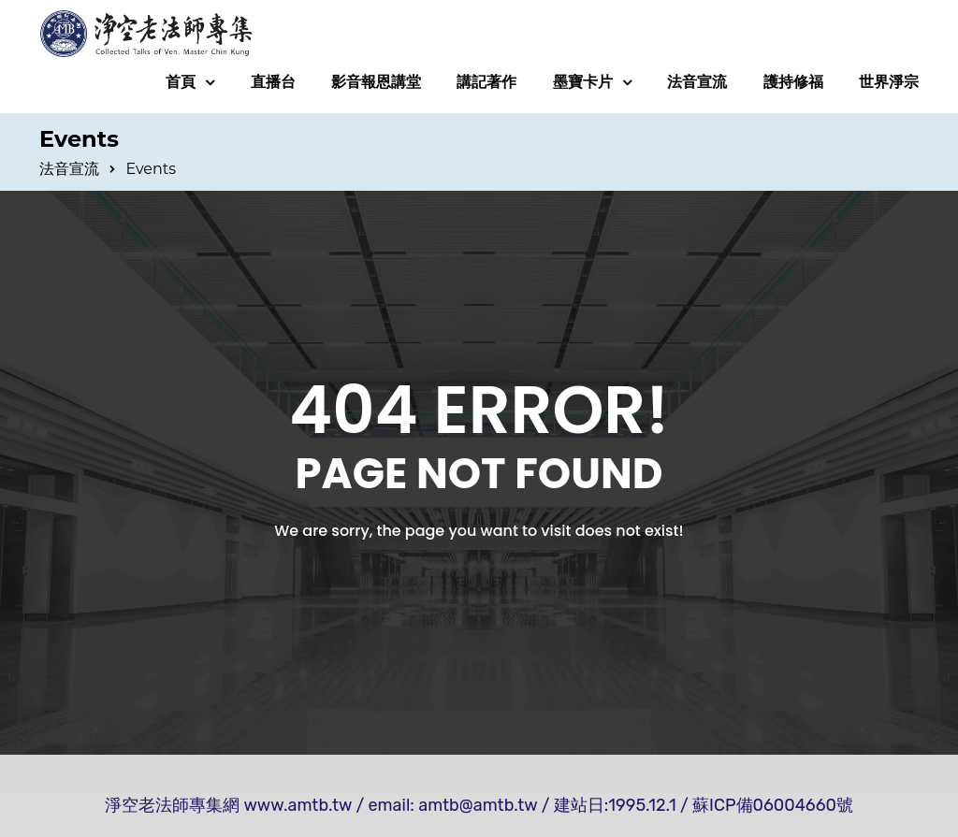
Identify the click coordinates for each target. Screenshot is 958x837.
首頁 (181, 82)
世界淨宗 (889, 82)
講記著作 (486, 82)
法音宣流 (697, 82)
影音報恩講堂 (376, 82)
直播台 (273, 82)
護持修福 (793, 82)
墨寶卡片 (583, 82)
